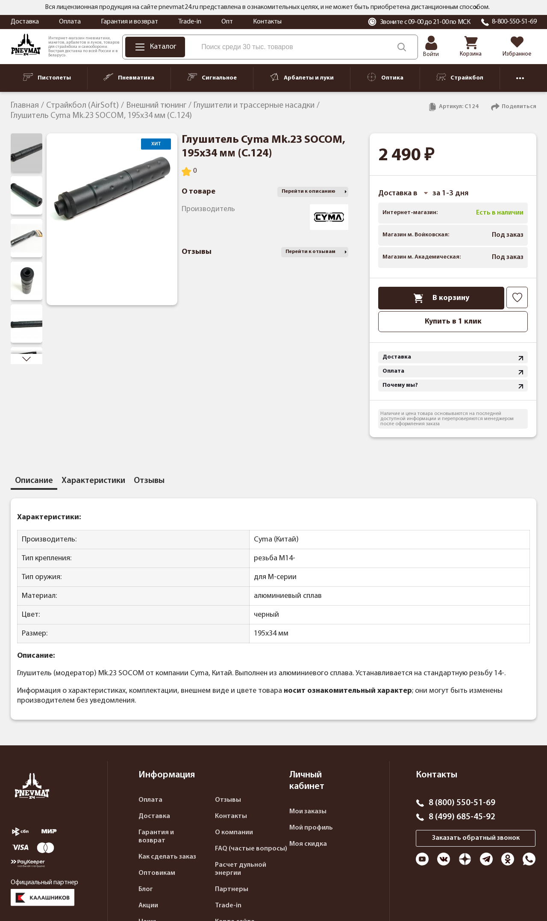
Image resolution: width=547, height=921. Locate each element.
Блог (145, 889)
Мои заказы (307, 811)
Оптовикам (156, 873)
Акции (148, 905)
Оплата (70, 21)
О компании (234, 832)
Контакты (267, 21)
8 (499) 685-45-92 (462, 817)
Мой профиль (311, 827)
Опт (227, 21)
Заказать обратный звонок (476, 838)
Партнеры (231, 889)
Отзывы (228, 800)
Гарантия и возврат (129, 21)
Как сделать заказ (167, 856)
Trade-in (189, 21)
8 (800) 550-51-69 (462, 803)
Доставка (25, 21)
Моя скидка (308, 844)
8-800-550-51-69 (514, 21)
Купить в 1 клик (453, 322)
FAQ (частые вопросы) (251, 848)
